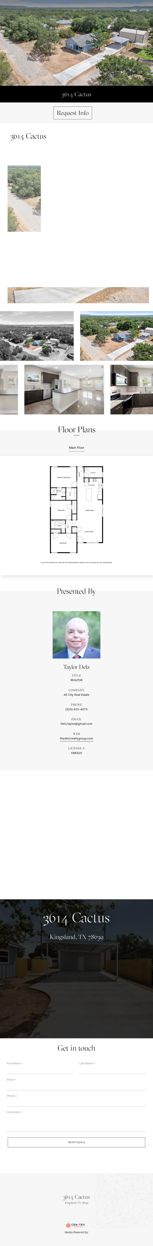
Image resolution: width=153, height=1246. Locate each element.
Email (11, 1079)
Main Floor (76, 448)
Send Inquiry (76, 1142)
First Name (15, 1063)
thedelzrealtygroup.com (76, 738)
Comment (14, 1112)
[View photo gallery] (63, 389)
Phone (12, 1096)
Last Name (87, 1063)
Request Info (73, 113)
